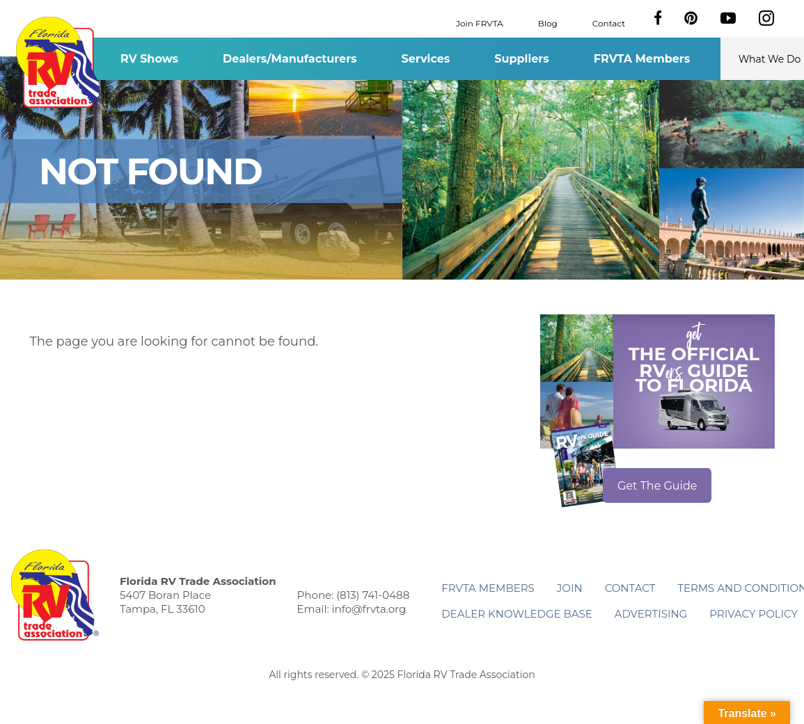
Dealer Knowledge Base (516, 613)
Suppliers (521, 58)
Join (570, 588)
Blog (548, 22)
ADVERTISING (651, 613)
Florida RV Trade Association (60, 62)
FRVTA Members (642, 58)
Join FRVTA (479, 22)
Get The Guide (657, 485)
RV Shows (149, 58)
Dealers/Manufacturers (289, 58)
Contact (608, 22)
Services (426, 58)
